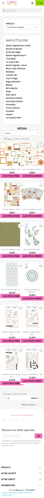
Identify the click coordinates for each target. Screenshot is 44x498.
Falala (8, 91)
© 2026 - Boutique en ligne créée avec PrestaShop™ (17, 493)
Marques (10, 23)
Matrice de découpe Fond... (11, 289)
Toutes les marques (22, 27)
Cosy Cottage (11, 78)
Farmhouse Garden (14, 98)
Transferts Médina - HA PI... (32, 209)
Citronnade (11, 58)
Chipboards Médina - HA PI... (12, 169)
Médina (9, 85)
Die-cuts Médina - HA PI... (32, 169)
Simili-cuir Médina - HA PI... (12, 249)
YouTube (10, 420)
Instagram (17, 420)
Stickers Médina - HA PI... (11, 209)
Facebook (4, 420)
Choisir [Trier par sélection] (22, 133)
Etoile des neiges (13, 52)
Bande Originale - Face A (16, 65)
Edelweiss (10, 72)
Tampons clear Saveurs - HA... (32, 333)
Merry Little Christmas (15, 68)
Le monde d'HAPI (13, 117)
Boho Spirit (11, 94)
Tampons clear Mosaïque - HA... (12, 333)
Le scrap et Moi (12, 62)
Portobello (10, 104)
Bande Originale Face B (16, 55)
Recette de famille (14, 49)
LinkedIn (23, 420)
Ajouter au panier (12, 175)
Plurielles (10, 111)
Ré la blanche (11, 88)
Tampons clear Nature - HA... (32, 374)
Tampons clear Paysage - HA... (12, 375)
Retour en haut (30, 404)
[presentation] (21, 453)
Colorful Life (11, 75)
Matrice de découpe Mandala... (32, 290)
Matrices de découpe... (32, 249)
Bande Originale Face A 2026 (18, 45)
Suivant (35, 398)
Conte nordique (13, 108)
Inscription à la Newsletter (22, 415)
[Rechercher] (22, 10)
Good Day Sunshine (14, 101)
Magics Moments (13, 81)
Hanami (9, 114)
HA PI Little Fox (17, 40)
